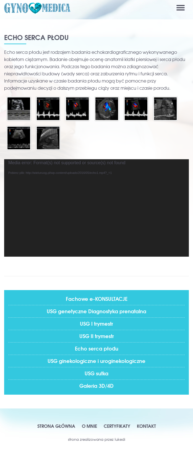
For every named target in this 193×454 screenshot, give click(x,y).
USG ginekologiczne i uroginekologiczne (96, 361)
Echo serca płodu (96, 348)
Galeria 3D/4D (96, 386)
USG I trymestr (96, 323)
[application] (96, 208)
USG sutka (96, 373)
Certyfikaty (117, 425)
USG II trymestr (96, 336)
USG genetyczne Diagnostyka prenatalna (96, 311)
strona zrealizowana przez (96, 439)
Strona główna (56, 425)
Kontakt (146, 425)
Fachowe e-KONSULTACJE (96, 299)
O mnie (89, 425)
